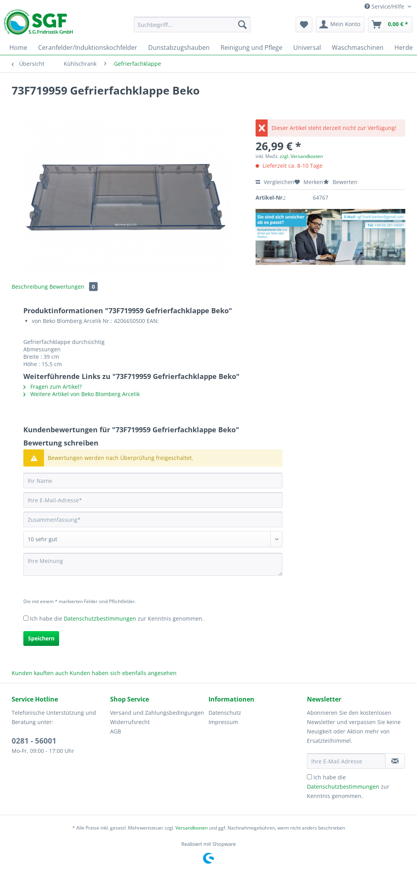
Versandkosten (191, 827)
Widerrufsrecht (130, 722)
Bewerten (340, 182)
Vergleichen (275, 182)
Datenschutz (224, 712)
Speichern (41, 638)
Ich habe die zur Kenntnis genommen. (117, 618)
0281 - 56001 (34, 741)
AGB (115, 731)
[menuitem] (192, 28)
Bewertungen (73, 286)
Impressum (223, 722)
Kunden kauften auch (40, 673)
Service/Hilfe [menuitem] (385, 6)
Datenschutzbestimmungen (100, 618)
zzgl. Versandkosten (301, 156)
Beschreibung (30, 286)
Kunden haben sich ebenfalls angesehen (123, 673)
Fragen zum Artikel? (52, 386)
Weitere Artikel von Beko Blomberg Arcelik (81, 394)
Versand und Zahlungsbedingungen (157, 712)
